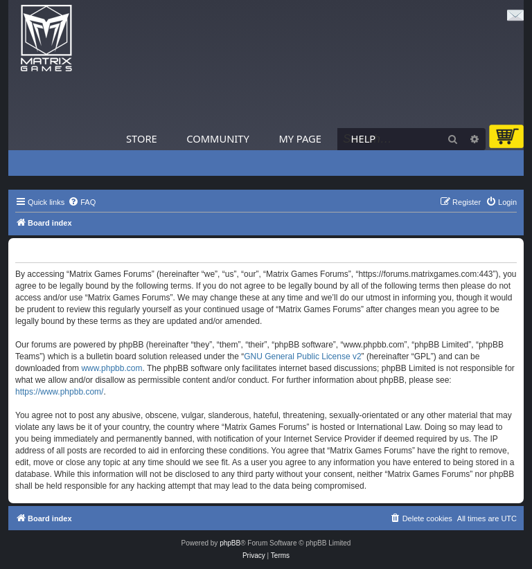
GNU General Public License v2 (302, 356)
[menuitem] (82, 202)
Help (363, 138)
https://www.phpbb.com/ (59, 392)
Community (217, 138)
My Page (299, 138)
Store (141, 138)
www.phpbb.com (111, 368)
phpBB (230, 543)
